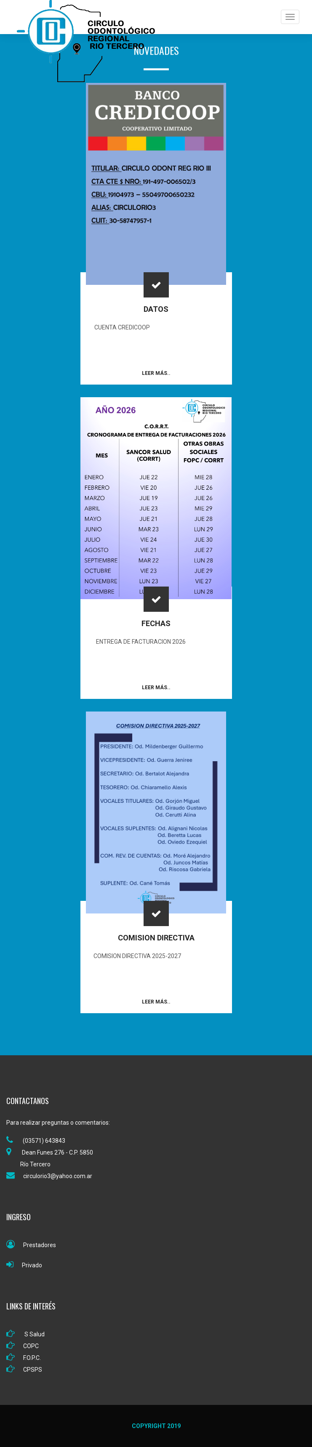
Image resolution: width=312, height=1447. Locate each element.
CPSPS (24, 1369)
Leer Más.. (156, 373)
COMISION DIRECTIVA (156, 937)
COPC (22, 1346)
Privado (24, 1265)
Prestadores (31, 1245)
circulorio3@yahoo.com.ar (49, 1176)
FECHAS (156, 623)
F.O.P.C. (23, 1357)
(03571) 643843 (35, 1140)
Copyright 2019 (156, 1426)
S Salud (25, 1334)
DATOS (156, 309)
